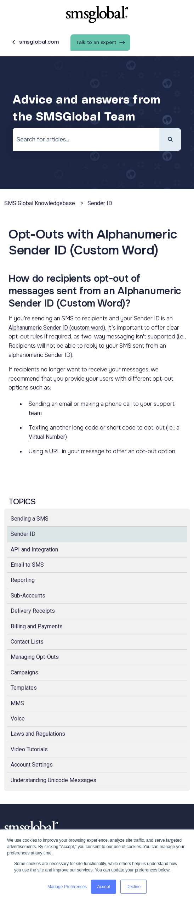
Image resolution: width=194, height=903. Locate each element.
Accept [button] (103, 886)
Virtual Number (47, 436)
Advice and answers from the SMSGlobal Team (86, 108)
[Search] (170, 139)
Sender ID (99, 203)
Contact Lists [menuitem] (27, 641)
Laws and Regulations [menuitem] (38, 733)
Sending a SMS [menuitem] (29, 518)
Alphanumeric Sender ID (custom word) (56, 327)
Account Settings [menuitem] (32, 764)
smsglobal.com (34, 42)
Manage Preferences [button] (67, 886)
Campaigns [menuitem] (24, 672)
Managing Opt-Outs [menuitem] (35, 657)
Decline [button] (133, 886)
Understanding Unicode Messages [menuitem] (53, 780)
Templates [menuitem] (24, 687)
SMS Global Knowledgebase (39, 203)
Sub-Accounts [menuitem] (28, 595)
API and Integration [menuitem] (34, 549)
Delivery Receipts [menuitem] (33, 610)
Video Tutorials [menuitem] (29, 749)
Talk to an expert (100, 42)
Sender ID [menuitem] (23, 534)
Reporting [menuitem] (23, 580)
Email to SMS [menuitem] (27, 564)
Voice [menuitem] (18, 718)
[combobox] (86, 139)
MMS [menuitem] (17, 703)
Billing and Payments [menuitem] (37, 626)
